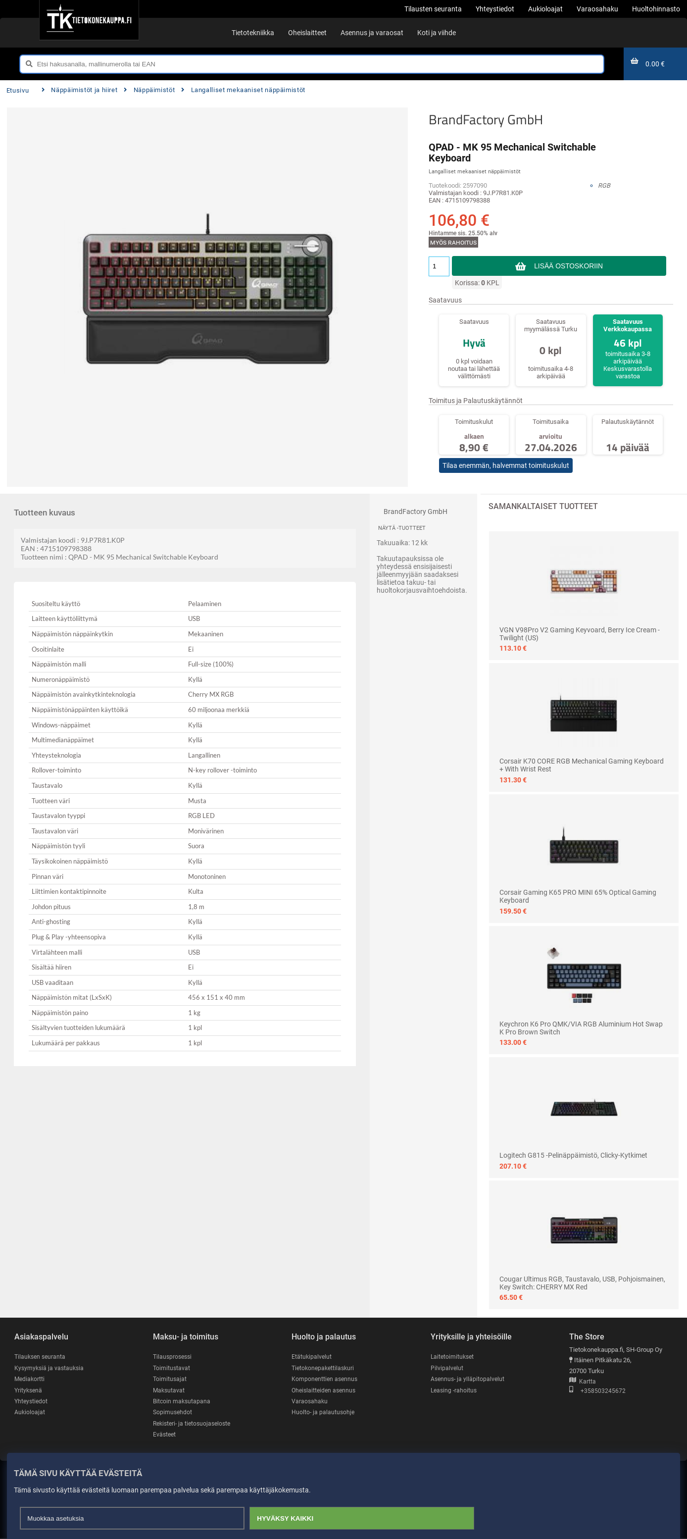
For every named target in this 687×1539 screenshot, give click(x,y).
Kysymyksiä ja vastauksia (50, 1368)
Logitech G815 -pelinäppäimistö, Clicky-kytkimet (573, 1155)
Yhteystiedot (31, 1401)
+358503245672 (597, 1391)
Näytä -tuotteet (402, 528)
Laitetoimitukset (453, 1356)
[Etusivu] (89, 20)
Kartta (582, 1381)
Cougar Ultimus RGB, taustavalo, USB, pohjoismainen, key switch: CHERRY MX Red (582, 1283)
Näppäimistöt (149, 90)
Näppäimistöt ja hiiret (80, 90)
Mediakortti (30, 1379)
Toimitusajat (170, 1379)
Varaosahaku (310, 1401)
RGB (604, 185)
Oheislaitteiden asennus (325, 1390)
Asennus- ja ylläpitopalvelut (469, 1379)
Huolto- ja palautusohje (324, 1413)
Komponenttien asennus (326, 1379)
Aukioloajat (30, 1413)
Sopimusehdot (173, 1413)
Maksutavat (169, 1390)
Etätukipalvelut (312, 1356)
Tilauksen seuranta (41, 1356)
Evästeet (165, 1435)
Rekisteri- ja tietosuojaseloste (194, 1424)
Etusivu (17, 90)
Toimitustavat (172, 1368)
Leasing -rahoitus (455, 1390)
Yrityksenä (29, 1390)
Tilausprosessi (174, 1356)
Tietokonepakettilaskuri (325, 1368)
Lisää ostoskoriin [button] (568, 266)
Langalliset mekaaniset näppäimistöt (243, 90)
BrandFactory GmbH (486, 119)
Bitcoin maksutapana (182, 1401)
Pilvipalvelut (447, 1368)
